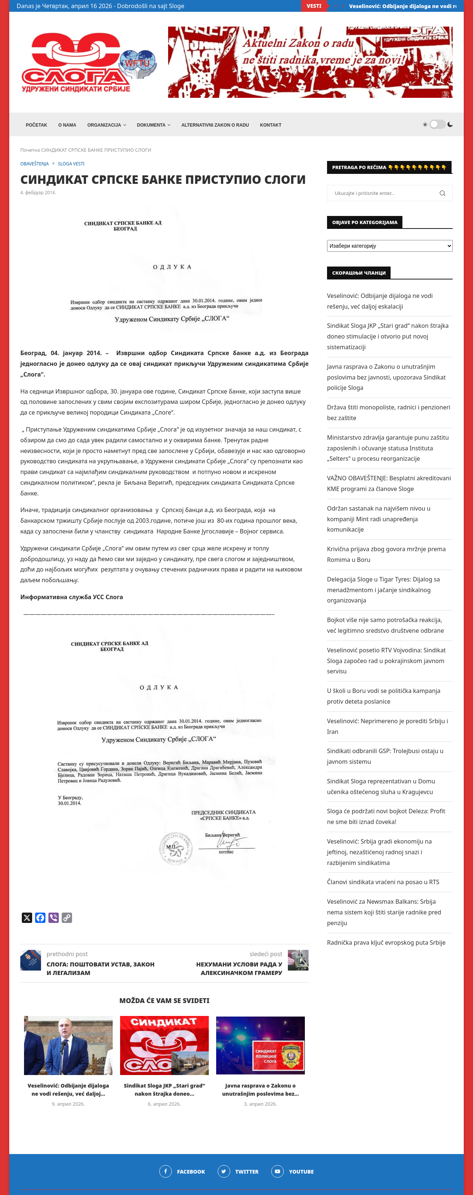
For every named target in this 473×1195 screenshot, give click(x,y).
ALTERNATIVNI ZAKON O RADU (215, 125)
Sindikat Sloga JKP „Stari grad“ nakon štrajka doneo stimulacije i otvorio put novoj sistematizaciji (388, 338)
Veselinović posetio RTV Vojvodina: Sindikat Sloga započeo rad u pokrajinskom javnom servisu (386, 662)
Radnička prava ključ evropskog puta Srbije (386, 944)
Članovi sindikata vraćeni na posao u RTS (383, 884)
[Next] (343, 6)
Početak (36, 125)
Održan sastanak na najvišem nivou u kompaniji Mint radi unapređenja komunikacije (379, 521)
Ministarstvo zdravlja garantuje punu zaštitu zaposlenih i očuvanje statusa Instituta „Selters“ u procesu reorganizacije (388, 450)
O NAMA (67, 125)
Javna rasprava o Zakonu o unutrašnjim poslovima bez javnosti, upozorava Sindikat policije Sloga (386, 379)
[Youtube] (293, 1174)
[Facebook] (181, 1174)
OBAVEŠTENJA (36, 166)
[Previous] (336, 6)
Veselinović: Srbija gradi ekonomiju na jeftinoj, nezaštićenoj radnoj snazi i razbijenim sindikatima (379, 854)
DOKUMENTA (151, 125)
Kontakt (271, 125)
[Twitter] (238, 1174)
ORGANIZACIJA (104, 125)
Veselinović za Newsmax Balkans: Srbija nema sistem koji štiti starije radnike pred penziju (384, 914)
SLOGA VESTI (75, 166)
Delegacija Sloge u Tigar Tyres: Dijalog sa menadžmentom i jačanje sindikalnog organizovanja (383, 592)
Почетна (30, 152)
